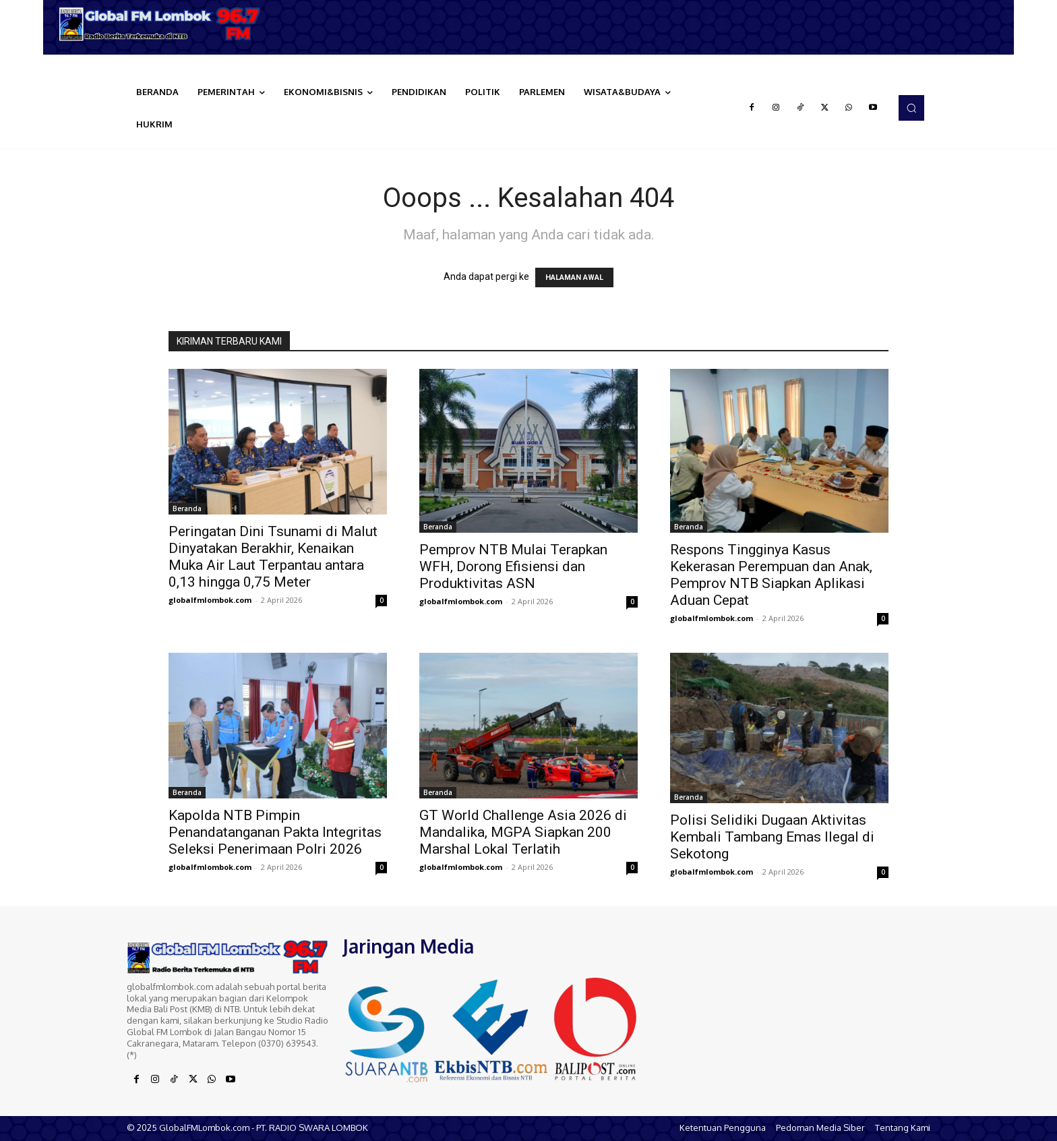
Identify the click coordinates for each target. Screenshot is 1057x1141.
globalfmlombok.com (210, 600)
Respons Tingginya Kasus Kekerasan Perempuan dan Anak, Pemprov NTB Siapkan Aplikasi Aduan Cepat (771, 575)
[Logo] (164, 24)
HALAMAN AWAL (574, 277)
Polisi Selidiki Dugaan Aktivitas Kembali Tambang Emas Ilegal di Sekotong (772, 837)
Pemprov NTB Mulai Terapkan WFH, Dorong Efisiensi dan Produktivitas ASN (513, 566)
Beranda (187, 508)
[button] (911, 108)
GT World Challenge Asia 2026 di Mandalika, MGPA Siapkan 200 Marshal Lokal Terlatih (523, 832)
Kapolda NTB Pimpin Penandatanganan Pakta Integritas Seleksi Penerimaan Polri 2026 (275, 832)
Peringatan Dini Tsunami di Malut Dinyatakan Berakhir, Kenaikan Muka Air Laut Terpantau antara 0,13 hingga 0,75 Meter (273, 556)
